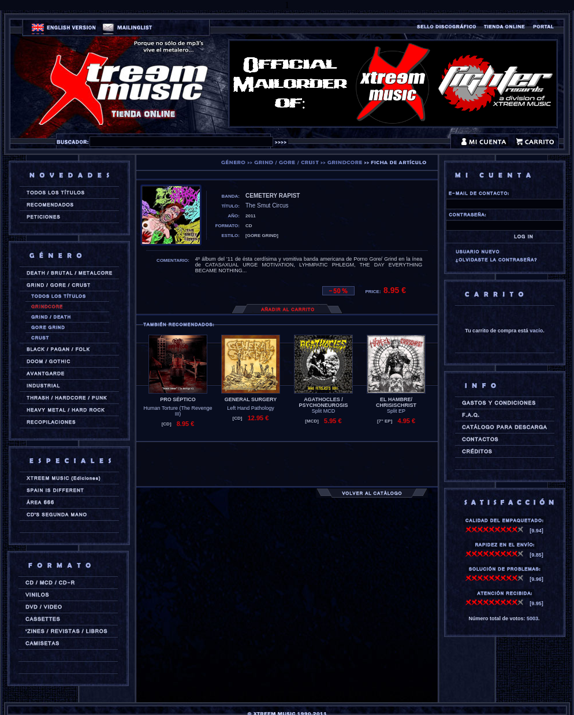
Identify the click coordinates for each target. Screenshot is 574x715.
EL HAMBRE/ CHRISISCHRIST (396, 402)
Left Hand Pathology (250, 408)
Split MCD (324, 411)
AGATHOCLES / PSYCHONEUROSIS (323, 402)
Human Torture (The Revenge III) (178, 411)
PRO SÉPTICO (178, 399)
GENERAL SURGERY (251, 399)
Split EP (396, 411)
